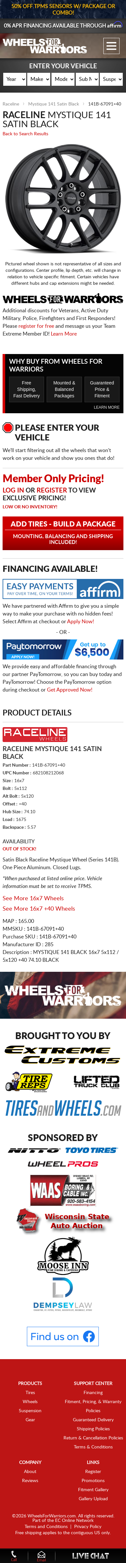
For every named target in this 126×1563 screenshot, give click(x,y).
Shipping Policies (93, 1429)
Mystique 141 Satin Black (53, 104)
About (30, 1471)
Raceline (11, 104)
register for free (36, 326)
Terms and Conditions (46, 1526)
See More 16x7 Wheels (33, 899)
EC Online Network (74, 1520)
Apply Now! (80, 621)
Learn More (64, 334)
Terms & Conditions (93, 1447)
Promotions (93, 1481)
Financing (93, 1393)
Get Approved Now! (69, 690)
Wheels (30, 1402)
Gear (30, 1420)
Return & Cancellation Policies (93, 1438)
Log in (13, 490)
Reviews (30, 1481)
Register (52, 490)
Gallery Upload (93, 1499)
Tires (30, 1393)
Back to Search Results (25, 134)
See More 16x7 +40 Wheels (39, 909)
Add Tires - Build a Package (63, 533)
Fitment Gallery (93, 1490)
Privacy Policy (87, 1526)
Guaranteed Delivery (93, 1420)
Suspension (30, 1411)
